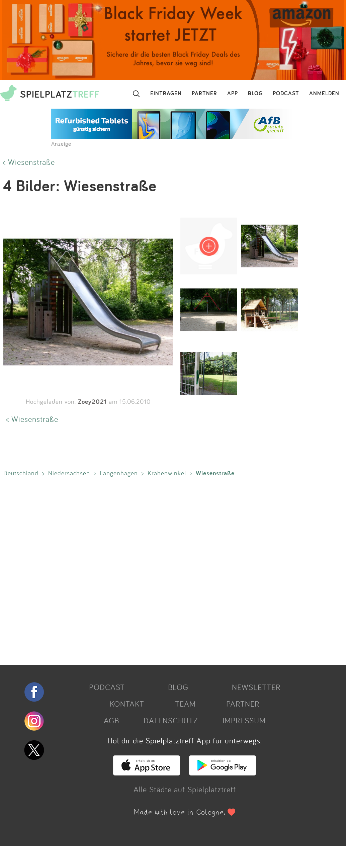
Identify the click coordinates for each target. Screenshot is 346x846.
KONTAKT (127, 704)
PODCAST (286, 93)
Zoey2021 (92, 401)
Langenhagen (119, 473)
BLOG (255, 93)
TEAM (185, 704)
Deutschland (20, 473)
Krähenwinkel (167, 473)
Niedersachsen (69, 473)
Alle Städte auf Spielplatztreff (185, 789)
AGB (111, 720)
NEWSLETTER (256, 687)
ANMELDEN (324, 93)
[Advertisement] (171, 569)
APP (232, 93)
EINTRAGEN (166, 93)
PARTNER (204, 93)
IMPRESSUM (244, 720)
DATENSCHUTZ (171, 720)
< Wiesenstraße (29, 162)
